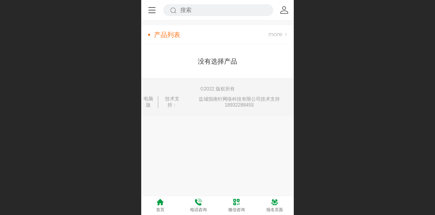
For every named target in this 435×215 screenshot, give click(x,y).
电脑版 (148, 102)
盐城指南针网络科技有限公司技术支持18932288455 (239, 102)
